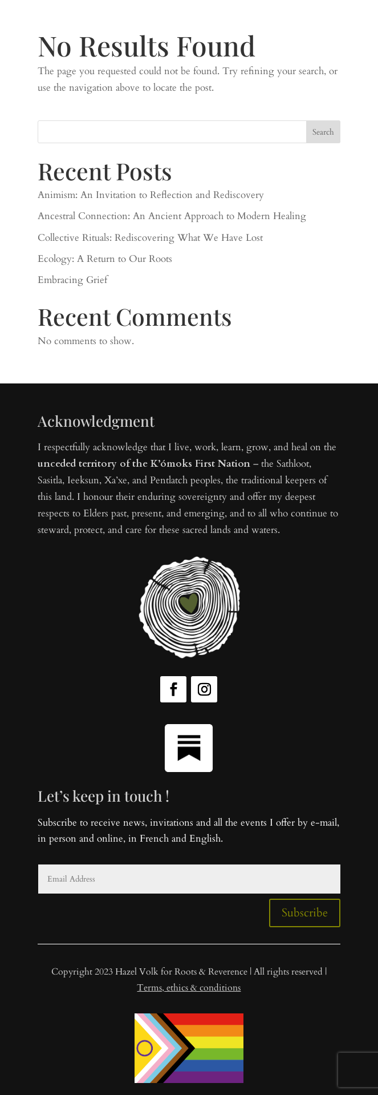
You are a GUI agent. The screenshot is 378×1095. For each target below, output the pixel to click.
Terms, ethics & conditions (189, 987)
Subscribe (305, 912)
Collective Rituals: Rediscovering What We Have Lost (150, 237)
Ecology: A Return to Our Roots (105, 258)
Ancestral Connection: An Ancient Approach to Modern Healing (172, 216)
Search (323, 132)
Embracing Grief (72, 279)
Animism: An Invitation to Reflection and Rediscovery (151, 194)
